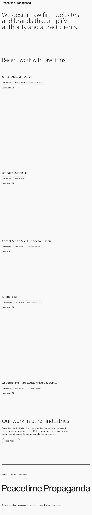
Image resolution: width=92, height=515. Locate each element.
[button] (87, 3)
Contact (12, 474)
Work (4, 474)
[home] (16, 2)
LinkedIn (23, 474)
